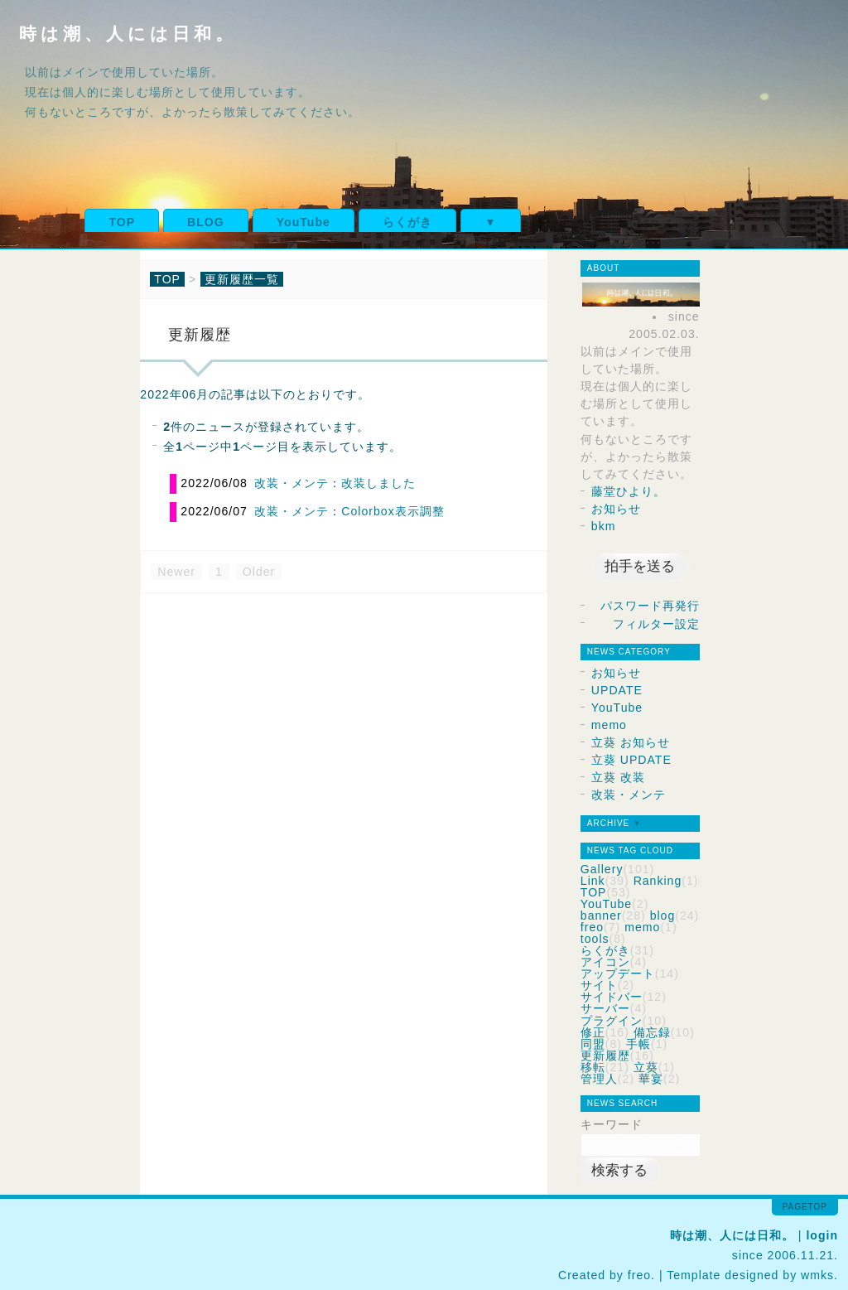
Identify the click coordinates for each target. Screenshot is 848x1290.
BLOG (205, 222)
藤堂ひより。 (628, 491)
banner (601, 915)
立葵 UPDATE (631, 759)
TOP (121, 222)
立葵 (646, 1067)
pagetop (805, 1206)
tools (595, 938)
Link (593, 880)
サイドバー (612, 996)
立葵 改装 (618, 777)
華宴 (650, 1078)
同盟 (593, 1044)
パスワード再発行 (650, 605)
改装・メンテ (291, 483)
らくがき (407, 222)
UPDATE (617, 690)
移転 (593, 1067)
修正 (593, 1032)
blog (663, 915)
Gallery (602, 869)
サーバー (605, 1008)
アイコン (605, 962)
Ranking (658, 880)
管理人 (599, 1078)
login (822, 1235)
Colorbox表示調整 (392, 511)
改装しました (378, 483)
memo (609, 725)
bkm (603, 526)
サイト (599, 985)
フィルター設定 (656, 624)
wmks (817, 1275)
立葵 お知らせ (630, 742)
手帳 (638, 1044)
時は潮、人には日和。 (128, 33)
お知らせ (616, 508)
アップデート (618, 973)
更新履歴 (605, 1055)
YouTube (303, 222)
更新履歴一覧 (242, 279)
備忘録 (652, 1032)
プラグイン (612, 1020)
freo (592, 927)
